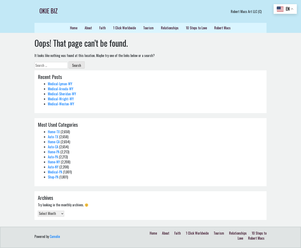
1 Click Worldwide (124, 27)
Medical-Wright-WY (61, 98)
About (88, 27)
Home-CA (54, 141)
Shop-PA (53, 177)
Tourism (148, 27)
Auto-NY (53, 166)
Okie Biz (49, 10)
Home (73, 27)
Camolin (55, 236)
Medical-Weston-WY (61, 103)
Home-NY (54, 161)
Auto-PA (53, 156)
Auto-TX (53, 136)
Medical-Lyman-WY (60, 83)
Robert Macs (222, 27)
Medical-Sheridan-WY (62, 93)
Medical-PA (55, 171)
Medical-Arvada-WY (60, 88)
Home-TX (54, 131)
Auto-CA (53, 146)
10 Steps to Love (196, 27)
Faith (102, 27)
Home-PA (54, 151)
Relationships (170, 27)
